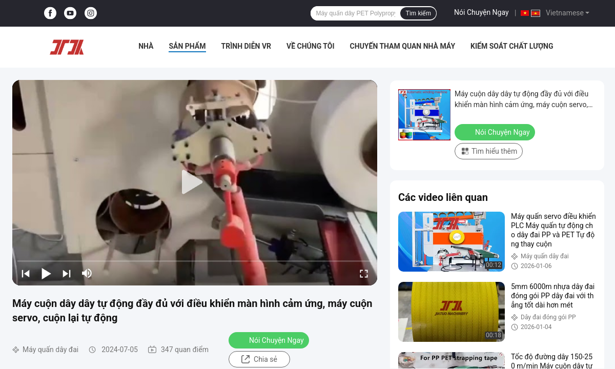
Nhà (145, 46)
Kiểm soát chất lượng (511, 46)
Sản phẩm (187, 46)
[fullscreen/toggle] (364, 273)
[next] (66, 273)
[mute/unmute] (87, 273)
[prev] (25, 273)
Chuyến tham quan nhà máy (402, 46)
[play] (195, 182)
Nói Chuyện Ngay (481, 12)
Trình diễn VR (246, 46)
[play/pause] (46, 273)
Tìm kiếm (418, 13)
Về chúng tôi (310, 46)
